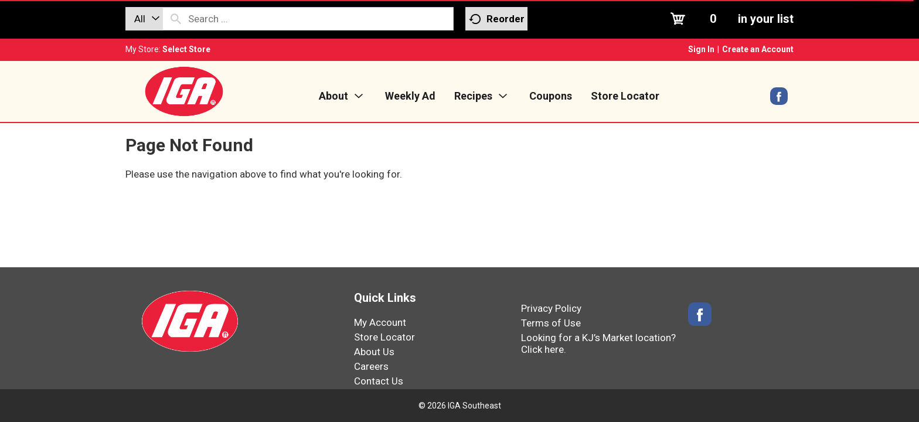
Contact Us (378, 381)
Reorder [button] (497, 19)
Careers (371, 366)
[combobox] (144, 18)
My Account (380, 322)
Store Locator (384, 337)
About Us (374, 352)
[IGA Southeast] (184, 91)
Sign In (701, 49)
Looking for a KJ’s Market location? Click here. (598, 343)
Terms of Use (551, 323)
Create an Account (758, 49)
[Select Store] (187, 49)
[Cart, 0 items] (731, 18)
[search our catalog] (176, 18)
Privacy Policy (551, 308)
